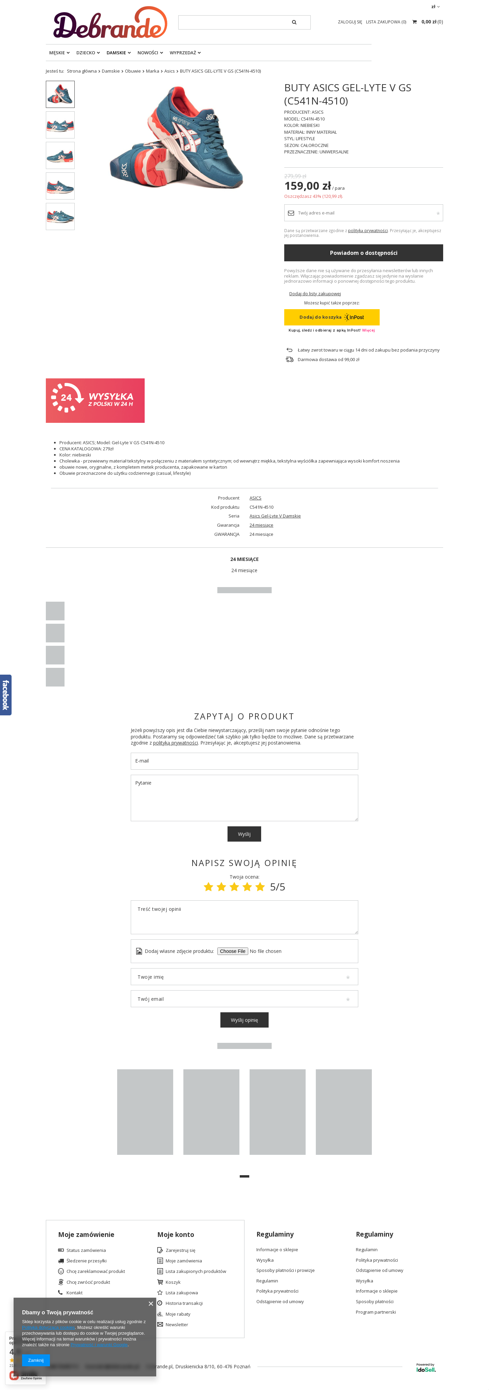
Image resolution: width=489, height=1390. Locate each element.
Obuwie (133, 71)
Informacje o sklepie (277, 1250)
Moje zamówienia (184, 1261)
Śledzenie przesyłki (87, 1261)
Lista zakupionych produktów (196, 1271)
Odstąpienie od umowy (280, 1301)
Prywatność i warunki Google (99, 1344)
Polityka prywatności (277, 1291)
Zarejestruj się (180, 1250)
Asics (169, 71)
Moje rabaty (178, 1314)
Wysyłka (265, 1260)
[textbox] (244, 22)
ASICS (255, 498)
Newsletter (177, 1325)
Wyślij (244, 834)
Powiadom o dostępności (364, 253)
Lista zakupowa (182, 1293)
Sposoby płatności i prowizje (285, 1270)
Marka (152, 71)
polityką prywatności (368, 230)
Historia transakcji (184, 1303)
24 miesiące (261, 525)
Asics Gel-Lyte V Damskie (275, 516)
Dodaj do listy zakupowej (315, 294)
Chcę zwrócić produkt (88, 1282)
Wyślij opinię (244, 1020)
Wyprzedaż (183, 53)
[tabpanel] (145, 1115)
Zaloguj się (350, 22)
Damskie (116, 53)
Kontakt (75, 1293)
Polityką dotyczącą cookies (48, 1327)
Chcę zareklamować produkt (96, 1271)
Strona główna (82, 71)
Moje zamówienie (86, 1235)
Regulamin (267, 1281)
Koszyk (173, 1282)
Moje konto (175, 1235)
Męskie (57, 53)
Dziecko (85, 53)
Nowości (148, 53)
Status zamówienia (86, 1250)
